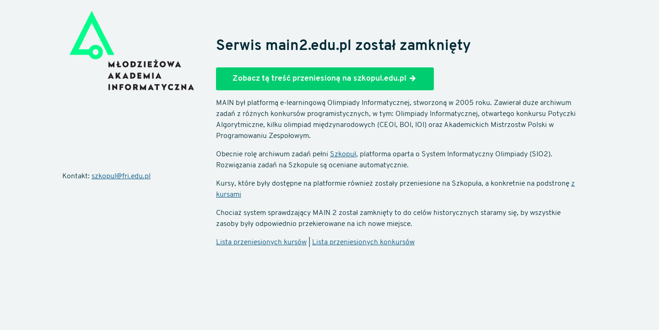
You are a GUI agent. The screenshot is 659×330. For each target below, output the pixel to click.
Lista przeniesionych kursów (261, 242)
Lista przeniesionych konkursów (363, 242)
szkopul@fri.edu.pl (121, 176)
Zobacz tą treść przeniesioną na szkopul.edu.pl (324, 78)
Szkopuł (343, 154)
